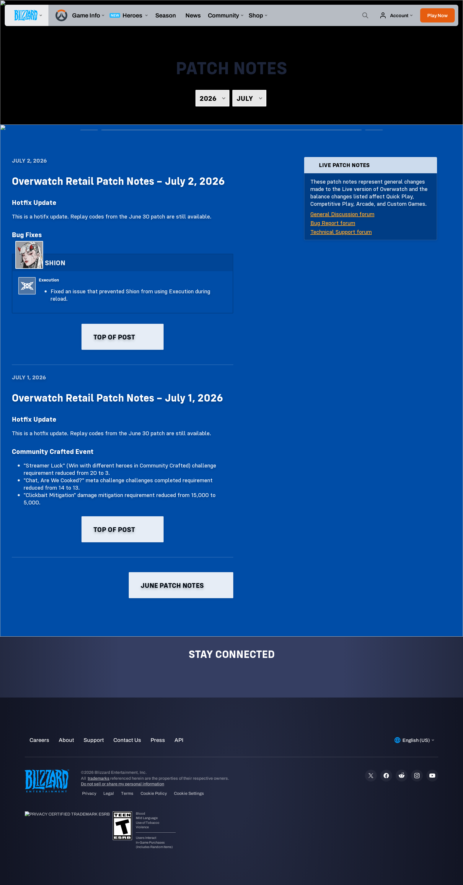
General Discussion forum (342, 214)
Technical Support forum (341, 231)
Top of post (122, 337)
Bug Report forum (332, 222)
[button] (437, 15)
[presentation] (26, 15)
